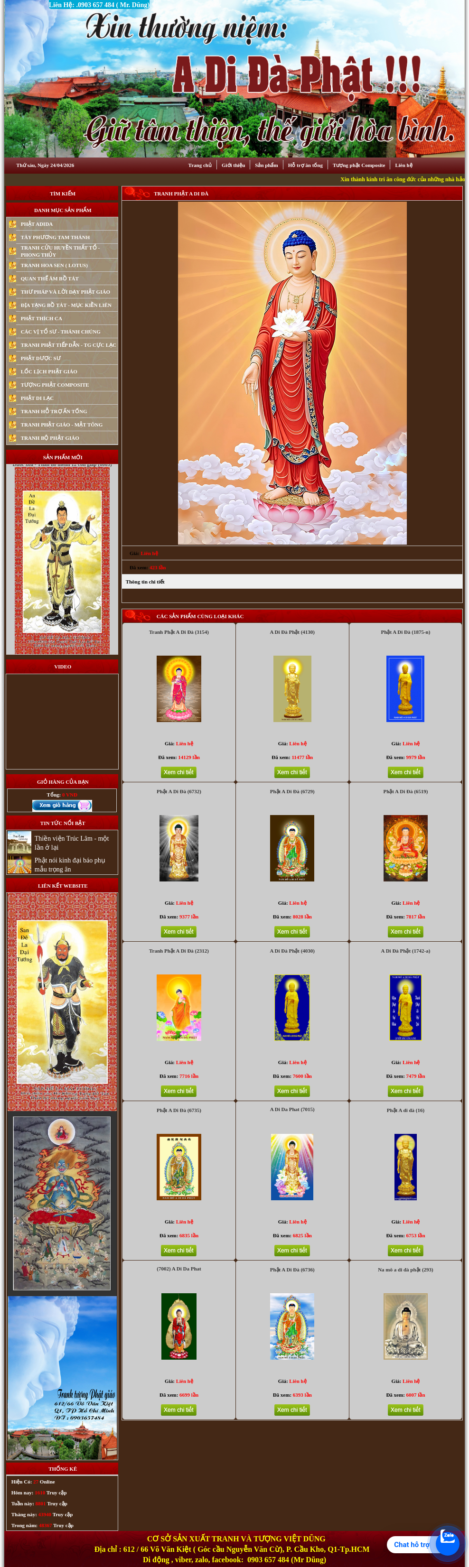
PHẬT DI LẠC (37, 398)
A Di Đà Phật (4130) (292, 632)
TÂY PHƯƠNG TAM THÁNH (55, 237)
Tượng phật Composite (359, 165)
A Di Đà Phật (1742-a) (406, 951)
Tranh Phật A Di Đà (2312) (179, 951)
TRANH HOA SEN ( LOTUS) (54, 265)
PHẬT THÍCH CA (41, 318)
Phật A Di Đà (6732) (179, 791)
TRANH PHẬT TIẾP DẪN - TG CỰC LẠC (68, 345)
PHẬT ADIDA (37, 224)
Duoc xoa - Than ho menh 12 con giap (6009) (62, 484)
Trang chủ (200, 165)
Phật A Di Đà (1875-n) (406, 632)
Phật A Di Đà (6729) (292, 791)
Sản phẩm (266, 165)
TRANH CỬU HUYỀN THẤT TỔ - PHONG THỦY (60, 251)
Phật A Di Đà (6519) (405, 791)
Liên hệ (403, 165)
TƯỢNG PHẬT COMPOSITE (55, 385)
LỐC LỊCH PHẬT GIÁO (49, 371)
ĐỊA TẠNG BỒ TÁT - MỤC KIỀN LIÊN (66, 305)
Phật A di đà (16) (405, 1110)
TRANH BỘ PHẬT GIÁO (50, 438)
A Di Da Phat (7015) (292, 1109)
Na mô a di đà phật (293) (405, 1269)
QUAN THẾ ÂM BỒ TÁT (50, 278)
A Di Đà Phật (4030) (292, 951)
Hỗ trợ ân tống (305, 165)
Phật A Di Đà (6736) (292, 1269)
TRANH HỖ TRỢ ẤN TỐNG (54, 411)
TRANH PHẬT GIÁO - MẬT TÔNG (62, 424)
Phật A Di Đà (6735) (179, 1110)
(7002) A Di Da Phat (179, 1268)
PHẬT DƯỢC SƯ (41, 358)
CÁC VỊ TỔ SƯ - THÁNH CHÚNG (61, 331)
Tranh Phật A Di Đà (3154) (179, 632)
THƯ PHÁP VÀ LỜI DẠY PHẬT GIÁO (65, 292)
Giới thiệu (233, 165)
